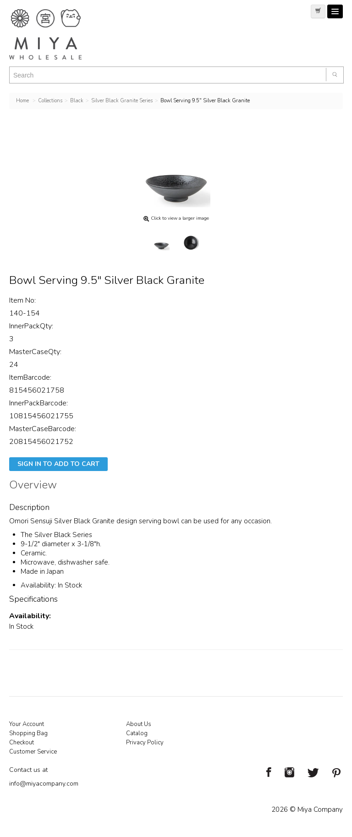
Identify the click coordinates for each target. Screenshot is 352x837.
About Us (138, 724)
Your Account (26, 724)
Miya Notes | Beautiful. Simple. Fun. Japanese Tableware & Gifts (55, 34)
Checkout (21, 742)
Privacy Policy (145, 742)
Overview (33, 486)
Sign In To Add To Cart (58, 464)
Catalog (137, 733)
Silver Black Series (63, 534)
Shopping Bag (28, 733)
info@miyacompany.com (43, 783)
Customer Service (33, 752)
